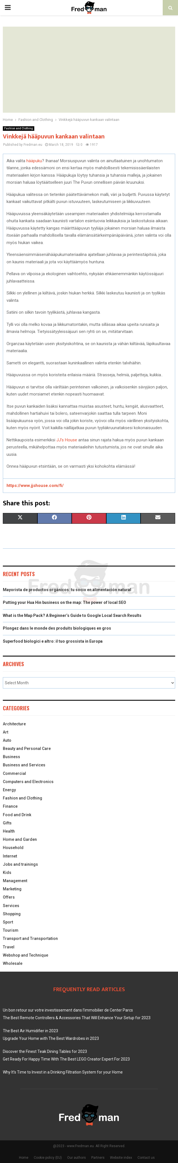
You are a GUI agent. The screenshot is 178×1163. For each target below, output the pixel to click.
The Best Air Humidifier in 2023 (30, 1031)
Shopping (12, 914)
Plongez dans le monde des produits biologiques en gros (57, 628)
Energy (9, 790)
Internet (10, 856)
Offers (9, 897)
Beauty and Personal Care (27, 748)
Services (11, 905)
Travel (8, 947)
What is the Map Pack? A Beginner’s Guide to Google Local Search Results (72, 615)
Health (9, 831)
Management (15, 880)
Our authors (76, 1158)
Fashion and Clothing (18, 128)
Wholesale (12, 963)
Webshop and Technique (25, 955)
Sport (8, 922)
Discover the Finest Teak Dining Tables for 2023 (45, 1051)
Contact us (146, 1158)
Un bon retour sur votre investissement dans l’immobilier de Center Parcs (68, 1010)
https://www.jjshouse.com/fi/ (35, 485)
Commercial (14, 773)
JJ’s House (66, 439)
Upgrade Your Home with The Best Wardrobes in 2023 (51, 1038)
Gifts (7, 823)
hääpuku (34, 160)
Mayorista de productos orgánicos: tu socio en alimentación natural (67, 589)
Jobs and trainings (20, 864)
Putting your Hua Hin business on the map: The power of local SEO (64, 602)
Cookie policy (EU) (48, 1158)
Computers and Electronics (28, 781)
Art (5, 732)
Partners (98, 1158)
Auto (7, 740)
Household (13, 847)
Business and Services (24, 765)
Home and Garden (20, 839)
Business (11, 756)
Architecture (14, 724)
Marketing (12, 889)
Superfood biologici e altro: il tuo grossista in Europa (53, 641)
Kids (7, 872)
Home (23, 1158)
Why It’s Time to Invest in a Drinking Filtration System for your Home (63, 1072)
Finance (10, 806)
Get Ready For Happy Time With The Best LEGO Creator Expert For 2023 (66, 1059)
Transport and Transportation (30, 938)
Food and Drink (17, 815)
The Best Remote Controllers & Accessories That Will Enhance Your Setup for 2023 (77, 1018)
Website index (121, 1158)
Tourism (10, 930)
